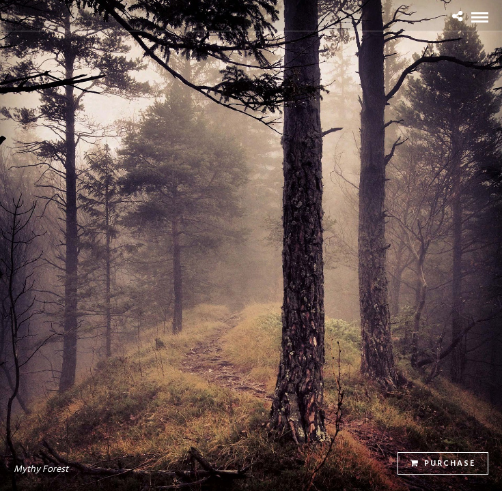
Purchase (442, 464)
